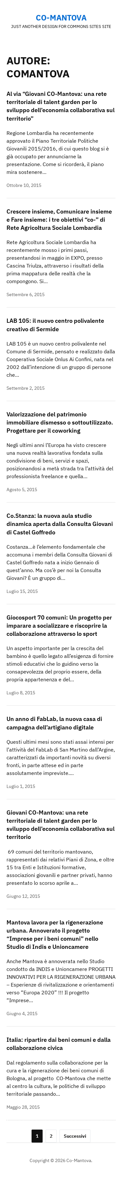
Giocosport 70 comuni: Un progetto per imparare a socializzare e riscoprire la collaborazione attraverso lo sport (59, 625)
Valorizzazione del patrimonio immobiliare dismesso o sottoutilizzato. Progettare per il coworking (60, 422)
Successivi (75, 1136)
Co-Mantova (61, 17)
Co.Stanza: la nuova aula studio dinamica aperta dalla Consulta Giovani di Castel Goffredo (60, 524)
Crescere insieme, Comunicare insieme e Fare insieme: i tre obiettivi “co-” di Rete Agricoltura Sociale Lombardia (59, 219)
